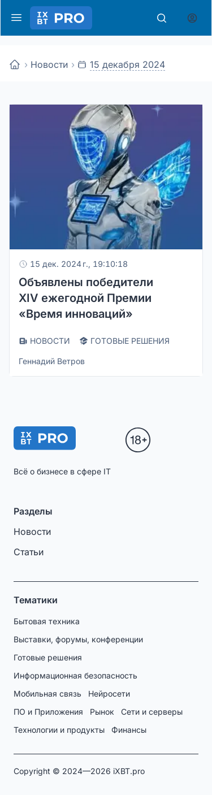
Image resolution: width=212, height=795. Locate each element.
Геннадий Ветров (52, 361)
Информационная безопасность (75, 675)
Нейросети (109, 693)
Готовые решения (48, 657)
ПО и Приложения (48, 711)
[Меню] (16, 17)
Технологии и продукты (59, 729)
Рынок (102, 711)
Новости (49, 64)
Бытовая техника (47, 621)
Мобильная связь (47, 693)
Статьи (29, 552)
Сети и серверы (152, 711)
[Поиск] (161, 18)
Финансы (128, 729)
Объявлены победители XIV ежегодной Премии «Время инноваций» (86, 298)
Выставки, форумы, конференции (78, 639)
